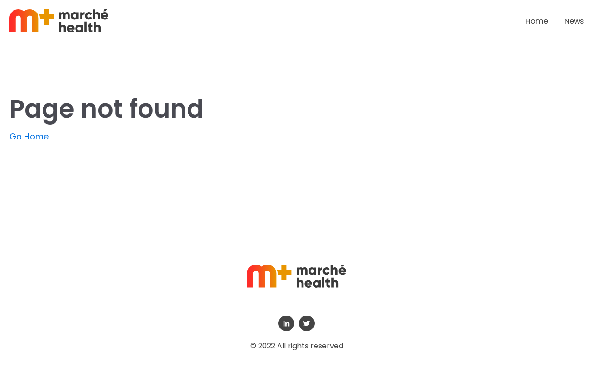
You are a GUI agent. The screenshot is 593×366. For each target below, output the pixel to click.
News (574, 21)
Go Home (29, 136)
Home (536, 21)
